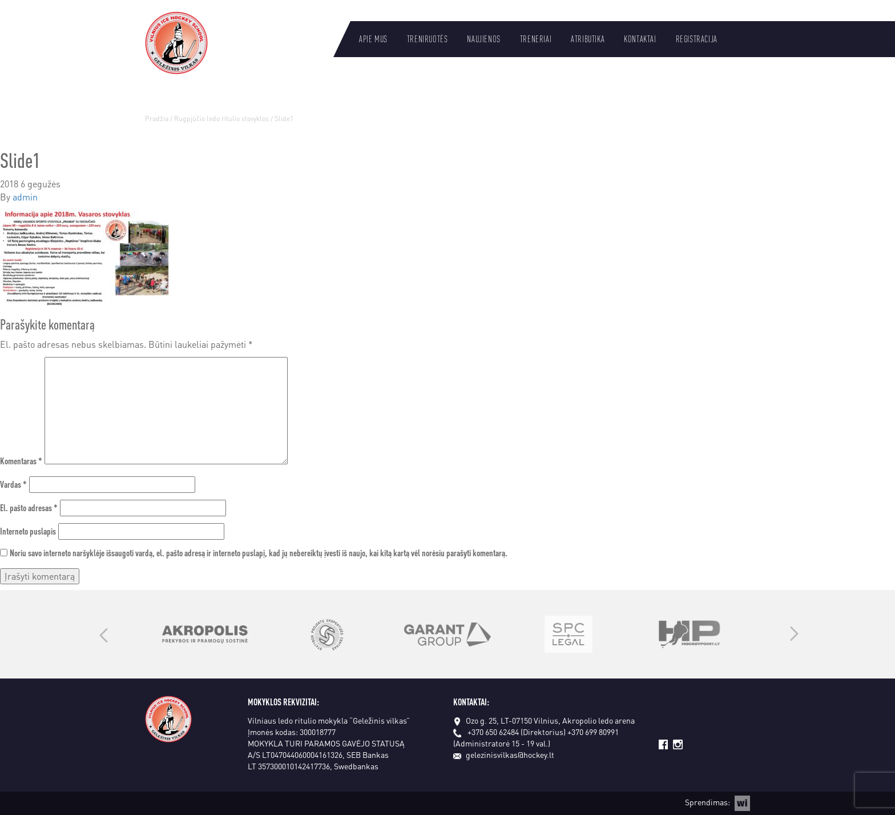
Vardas (13, 484)
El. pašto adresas (29, 507)
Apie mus (373, 38)
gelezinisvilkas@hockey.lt (503, 754)
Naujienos (483, 38)
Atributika (587, 38)
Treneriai (535, 38)
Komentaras (21, 461)
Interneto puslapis (28, 531)
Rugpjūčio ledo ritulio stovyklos (221, 118)
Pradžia (156, 118)
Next (794, 634)
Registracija (696, 38)
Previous (103, 634)
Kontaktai (640, 38)
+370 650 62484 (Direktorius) (516, 731)
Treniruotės (427, 38)
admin (25, 197)
